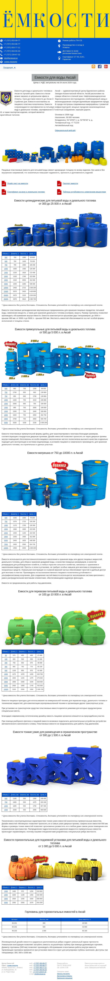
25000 (6, 299)
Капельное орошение (64, 978)
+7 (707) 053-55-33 (12, 51)
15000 (6, 291)
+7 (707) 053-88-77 (12, 44)
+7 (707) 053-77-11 (12, 47)
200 (6, 663)
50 (6, 655)
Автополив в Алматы (64, 976)
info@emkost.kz (11, 58)
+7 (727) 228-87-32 (12, 55)
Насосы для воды (63, 973)
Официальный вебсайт (65, 130)
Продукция (9, 67)
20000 (6, 295)
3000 (6, 280)
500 (6, 261)
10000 (6, 288)
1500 (6, 272)
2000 (6, 276)
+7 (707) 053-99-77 (12, 40)
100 (6, 659)
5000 (6, 284)
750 (6, 265)
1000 (6, 269)
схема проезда (10, 62)
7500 (6, 544)
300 (6, 257)
